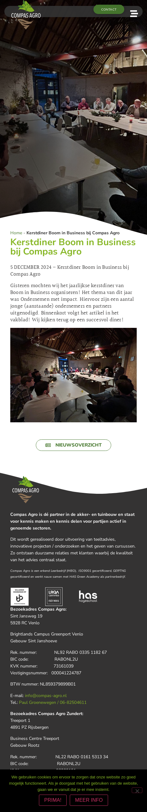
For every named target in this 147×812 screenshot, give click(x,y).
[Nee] (137, 790)
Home (16, 233)
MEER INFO (89, 800)
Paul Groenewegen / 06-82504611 (53, 702)
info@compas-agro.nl (46, 696)
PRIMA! (52, 800)
